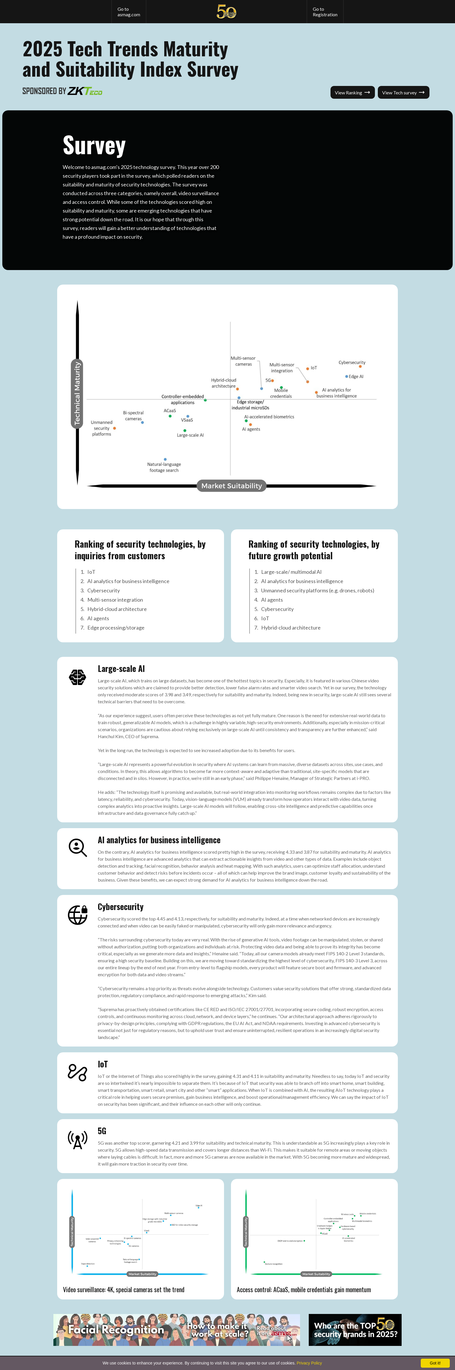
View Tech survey (403, 92)
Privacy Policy (309, 1363)
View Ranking (353, 92)
